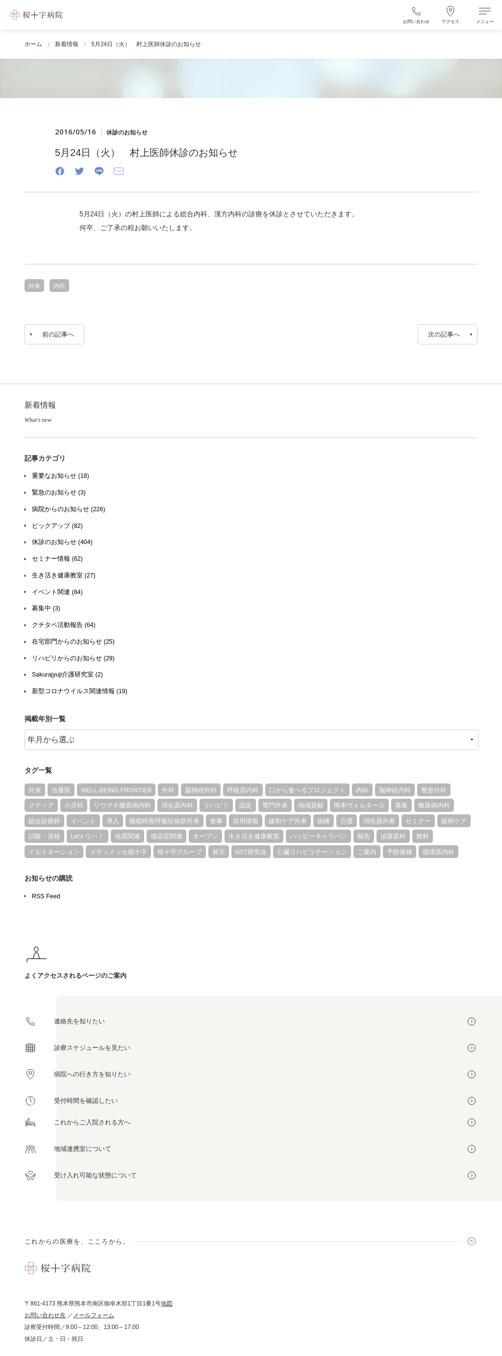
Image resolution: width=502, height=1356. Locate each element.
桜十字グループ (179, 852)
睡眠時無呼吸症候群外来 (164, 821)
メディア (41, 805)
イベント (83, 821)
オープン (205, 836)
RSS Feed (46, 896)
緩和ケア (454, 821)
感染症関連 (166, 836)
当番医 (61, 790)
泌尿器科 (393, 836)
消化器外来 (379, 821)
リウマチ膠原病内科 (122, 805)
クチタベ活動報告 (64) (64, 625)
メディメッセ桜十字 (118, 852)
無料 (422, 836)
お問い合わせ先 (45, 1315)
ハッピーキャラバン (318, 836)
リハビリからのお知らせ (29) (73, 658)
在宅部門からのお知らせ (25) (73, 641)
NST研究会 (251, 852)
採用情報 (245, 821)
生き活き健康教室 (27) (64, 575)
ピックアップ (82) (57, 525)
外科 (168, 790)
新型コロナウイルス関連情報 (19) (79, 691)
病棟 (323, 821)
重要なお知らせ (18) (60, 475)
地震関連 (127, 836)
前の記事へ (58, 334)
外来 (34, 790)
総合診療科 (44, 821)
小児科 (73, 805)
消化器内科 (177, 805)
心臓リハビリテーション (312, 852)
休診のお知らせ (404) (62, 542)
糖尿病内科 (434, 805)
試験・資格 (44, 836)
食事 (216, 821)
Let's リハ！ (87, 836)
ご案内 (366, 852)
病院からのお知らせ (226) (68, 509)
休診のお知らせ (127, 132)
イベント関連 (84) (57, 592)
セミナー (418, 821)
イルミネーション (53, 852)
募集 (401, 805)
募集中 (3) (46, 608)
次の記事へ (444, 334)
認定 (245, 805)
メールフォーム (93, 1315)
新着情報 (66, 44)
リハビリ (216, 805)
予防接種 (399, 852)
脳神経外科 (201, 790)
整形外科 (434, 790)
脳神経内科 (395, 790)
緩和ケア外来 (288, 821)
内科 (362, 790)
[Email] (119, 171)
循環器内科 (438, 852)
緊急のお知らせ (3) (59, 492)
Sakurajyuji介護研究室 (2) (67, 674)
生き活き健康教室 (253, 836)
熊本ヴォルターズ (359, 805)
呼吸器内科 (243, 790)
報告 (363, 836)
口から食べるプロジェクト (307, 790)
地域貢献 (311, 805)
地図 (167, 1303)
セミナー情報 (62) (57, 558)
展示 (218, 852)
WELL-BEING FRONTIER (116, 790)
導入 (112, 821)
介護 (346, 821)
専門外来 (275, 805)
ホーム (33, 44)
